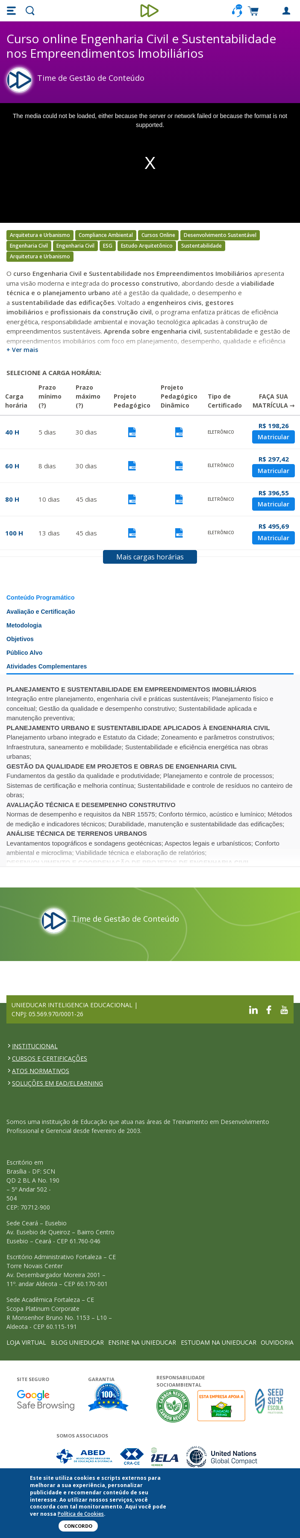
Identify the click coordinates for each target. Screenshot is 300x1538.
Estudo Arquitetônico (147, 245)
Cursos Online (158, 235)
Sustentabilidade (201, 245)
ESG (107, 245)
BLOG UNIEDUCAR (77, 1342)
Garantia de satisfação (108, 1398)
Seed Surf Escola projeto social (269, 1406)
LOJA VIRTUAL (26, 1342)
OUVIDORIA (277, 1342)
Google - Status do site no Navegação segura (45, 1400)
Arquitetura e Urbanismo (40, 235)
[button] (12, 10)
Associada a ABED (84, 1456)
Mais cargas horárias (150, 557)
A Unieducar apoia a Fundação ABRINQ (222, 1406)
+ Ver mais (22, 350)
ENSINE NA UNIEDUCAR (142, 1342)
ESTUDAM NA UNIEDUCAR (218, 1342)
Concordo (78, 1526)
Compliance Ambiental (106, 235)
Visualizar (132, 432)
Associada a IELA (165, 1456)
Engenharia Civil (29, 245)
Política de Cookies (81, 1513)
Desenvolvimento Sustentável (220, 235)
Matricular (273, 437)
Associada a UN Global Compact (222, 1456)
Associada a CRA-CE (132, 1456)
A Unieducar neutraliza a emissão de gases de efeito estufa (173, 1406)
